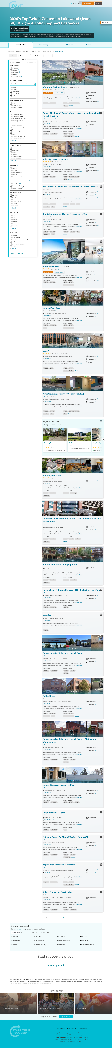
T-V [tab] (44, 932)
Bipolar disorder (17, 201)
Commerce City (41, 945)
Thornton (62, 936)
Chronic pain (16, 206)
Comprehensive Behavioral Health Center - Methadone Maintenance (69, 740)
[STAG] (97, 480)
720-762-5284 (47, 660)
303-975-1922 (47, 899)
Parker (15, 945)
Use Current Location (20, 30)
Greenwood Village (88, 945)
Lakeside (14, 226)
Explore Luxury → (66, 1017)
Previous (50, 918)
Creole (14, 246)
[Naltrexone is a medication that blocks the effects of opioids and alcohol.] (22, 187)
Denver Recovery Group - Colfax (58, 785)
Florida (59, 425)
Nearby (49, 55)
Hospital (14, 70)
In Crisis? (105, 22)
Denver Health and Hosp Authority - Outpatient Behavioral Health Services (71, 114)
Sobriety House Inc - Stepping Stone (60, 564)
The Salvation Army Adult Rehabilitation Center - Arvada (70, 186)
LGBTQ (14, 152)
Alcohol (14, 170)
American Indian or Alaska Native (21, 240)
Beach (14, 215)
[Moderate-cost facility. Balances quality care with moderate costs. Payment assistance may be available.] (57, 353)
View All (14, 141)
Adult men (15, 148)
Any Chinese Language (18, 244)
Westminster (40, 941)
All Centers (13, 55)
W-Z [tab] (48, 932)
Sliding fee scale (16, 105)
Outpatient (15, 72)
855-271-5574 (47, 703)
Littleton (62, 945)
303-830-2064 (47, 401)
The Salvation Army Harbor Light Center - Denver (67, 214)
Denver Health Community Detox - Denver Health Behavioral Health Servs (72, 520)
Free (13, 103)
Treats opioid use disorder (19, 130)
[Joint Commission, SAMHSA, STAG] (97, 121)
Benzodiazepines (17, 172)
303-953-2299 (47, 792)
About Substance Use (87, 7)
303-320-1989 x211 (49, 820)
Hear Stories (85, 2)
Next (64, 918)
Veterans (14, 154)
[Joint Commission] (97, 164)
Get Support (71, 1029)
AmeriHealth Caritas (18, 94)
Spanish (14, 235)
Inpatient (15, 68)
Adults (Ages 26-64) (17, 116)
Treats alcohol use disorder (20, 128)
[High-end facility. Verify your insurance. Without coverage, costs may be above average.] (58, 89)
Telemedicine (16, 76)
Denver (15, 936)
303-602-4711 (47, 124)
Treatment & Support (63, 7)
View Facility (60, 93)
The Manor (72, 443)
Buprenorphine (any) (18, 186)
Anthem (14, 96)
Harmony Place (48, 443)
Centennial (16, 941)
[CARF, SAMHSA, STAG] (97, 658)
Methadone (15, 184)
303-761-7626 (47, 597)
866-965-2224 (48, 93)
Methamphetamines (18, 177)
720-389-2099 (47, 166)
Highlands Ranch (64, 941)
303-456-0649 (47, 194)
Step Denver (48, 615)
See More (71, 105)
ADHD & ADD (15, 195)
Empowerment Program (54, 812)
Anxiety (14, 199)
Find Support (97, 2)
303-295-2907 (47, 221)
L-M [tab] (33, 932)
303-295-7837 (47, 620)
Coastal (14, 219)
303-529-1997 (47, 358)
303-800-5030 (47, 570)
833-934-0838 (48, 272)
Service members (17, 156)
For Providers (82, 1029)
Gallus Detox (49, 696)
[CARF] (97, 191)
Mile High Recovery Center (56, 159)
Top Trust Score (25, 55)
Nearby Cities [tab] (16, 932)
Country (14, 222)
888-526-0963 (47, 315)
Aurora (38, 936)
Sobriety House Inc (52, 475)
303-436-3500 (47, 529)
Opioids (14, 168)
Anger (14, 197)
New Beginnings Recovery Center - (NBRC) (63, 394)
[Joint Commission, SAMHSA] (97, 92)
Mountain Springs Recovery (56, 87)
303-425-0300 (47, 844)
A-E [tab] (22, 932)
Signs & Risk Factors (47, 7)
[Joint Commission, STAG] (97, 313)
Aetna (14, 87)
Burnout (14, 203)
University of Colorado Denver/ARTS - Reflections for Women (72, 590)
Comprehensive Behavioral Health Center (63, 653)
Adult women (16, 150)
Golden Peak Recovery (54, 308)
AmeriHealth (15, 91)
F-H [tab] (26, 932)
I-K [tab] (29, 932)
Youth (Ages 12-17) (17, 121)
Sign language (16, 238)
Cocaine (14, 174)
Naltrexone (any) (17, 188)
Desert (14, 224)
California (52, 425)
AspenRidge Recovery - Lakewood (59, 864)
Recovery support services (19, 136)
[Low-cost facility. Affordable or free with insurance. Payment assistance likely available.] (44, 118)
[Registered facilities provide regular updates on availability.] (97, 101)
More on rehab (59, 51)
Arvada (84, 936)
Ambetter (15, 89)
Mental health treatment (19, 132)
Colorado (19, 929)
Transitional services (18, 138)
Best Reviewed (38, 55)
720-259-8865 (47, 483)
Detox (14, 74)
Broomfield (85, 941)
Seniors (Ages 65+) (17, 114)
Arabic (14, 242)
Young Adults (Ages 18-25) (19, 119)
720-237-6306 (47, 872)
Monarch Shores (51, 266)
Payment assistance (17, 107)
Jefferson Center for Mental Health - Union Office (66, 837)
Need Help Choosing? (17, 254)
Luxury (14, 134)
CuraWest (47, 351)
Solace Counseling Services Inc (57, 892)
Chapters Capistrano (99, 443)
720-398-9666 (47, 749)
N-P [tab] (37, 932)
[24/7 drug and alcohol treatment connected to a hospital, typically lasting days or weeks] (18, 69)
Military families (16, 158)
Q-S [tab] (40, 932)
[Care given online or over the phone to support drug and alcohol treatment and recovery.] (21, 76)
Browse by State (54, 965)
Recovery (76, 7)
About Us (99, 7)
